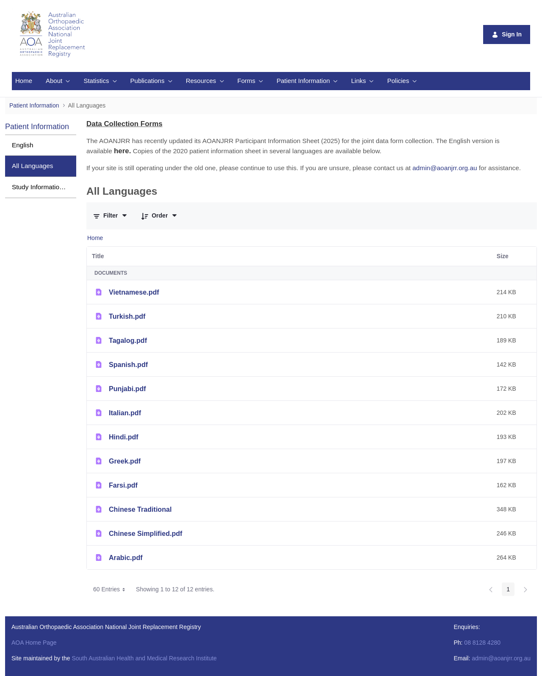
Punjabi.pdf (127, 388)
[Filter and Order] (110, 216)
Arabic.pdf (126, 557)
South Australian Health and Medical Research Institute (144, 658)
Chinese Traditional (140, 509)
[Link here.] (122, 151)
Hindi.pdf (123, 437)
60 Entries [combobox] (112, 589)
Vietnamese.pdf (134, 292)
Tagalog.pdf (128, 340)
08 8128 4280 (482, 642)
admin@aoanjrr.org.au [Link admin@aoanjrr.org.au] (444, 167)
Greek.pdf (125, 461)
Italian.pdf (125, 413)
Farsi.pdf (123, 485)
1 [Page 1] (508, 589)
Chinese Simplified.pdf (145, 533)
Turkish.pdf (127, 316)
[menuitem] (24, 81)
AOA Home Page (34, 642)
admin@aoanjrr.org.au (501, 658)
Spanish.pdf (128, 364)
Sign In (507, 34)
